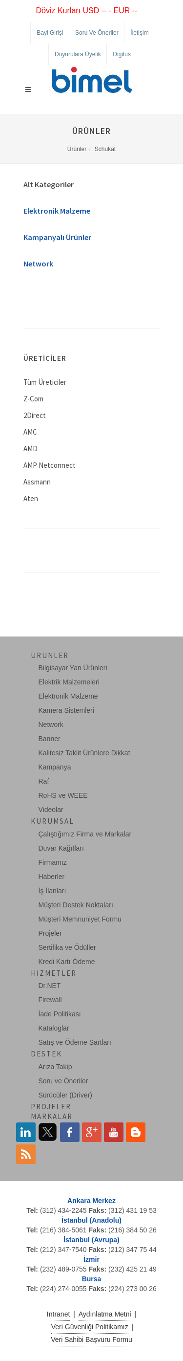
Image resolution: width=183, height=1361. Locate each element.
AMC (30, 432)
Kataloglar (54, 1028)
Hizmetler (54, 973)
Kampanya (55, 767)
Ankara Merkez (91, 1201)
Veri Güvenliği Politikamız (89, 1327)
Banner (50, 739)
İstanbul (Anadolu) (91, 1220)
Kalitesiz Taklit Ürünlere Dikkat (84, 753)
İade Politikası (60, 1014)
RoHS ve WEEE (63, 795)
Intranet (58, 1314)
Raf (44, 781)
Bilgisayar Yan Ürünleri (73, 668)
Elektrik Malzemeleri (69, 682)
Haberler (52, 876)
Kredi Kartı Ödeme (67, 962)
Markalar (52, 1116)
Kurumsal (52, 821)
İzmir (91, 1259)
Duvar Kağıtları (61, 848)
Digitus (122, 54)
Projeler (50, 933)
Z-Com (33, 398)
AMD (30, 448)
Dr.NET (50, 985)
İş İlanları (52, 891)
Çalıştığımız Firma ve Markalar (85, 834)
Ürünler (76, 149)
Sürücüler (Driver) (65, 1095)
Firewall (50, 1000)
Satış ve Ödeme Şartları (75, 1042)
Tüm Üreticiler (44, 382)
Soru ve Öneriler (97, 32)
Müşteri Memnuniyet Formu (80, 919)
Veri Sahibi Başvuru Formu (91, 1339)
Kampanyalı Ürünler (57, 237)
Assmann (37, 481)
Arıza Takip (55, 1067)
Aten (30, 498)
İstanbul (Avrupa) (91, 1240)
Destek (46, 1053)
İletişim (139, 32)
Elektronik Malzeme (56, 211)
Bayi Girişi (50, 32)
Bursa (92, 1279)
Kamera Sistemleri (66, 710)
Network (38, 263)
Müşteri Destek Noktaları (76, 905)
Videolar (51, 809)
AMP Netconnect (49, 465)
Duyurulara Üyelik (78, 54)
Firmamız (53, 862)
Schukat (105, 149)
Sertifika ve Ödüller (67, 947)
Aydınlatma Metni (105, 1314)
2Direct (34, 415)
